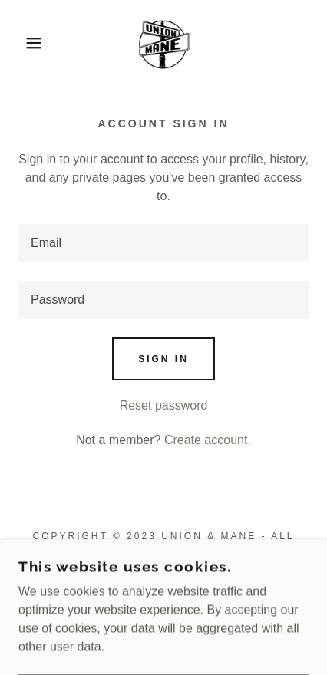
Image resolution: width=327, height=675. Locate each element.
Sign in (163, 359)
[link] (164, 43)
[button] (24, 43)
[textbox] (163, 243)
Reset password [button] (164, 405)
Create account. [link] (207, 439)
